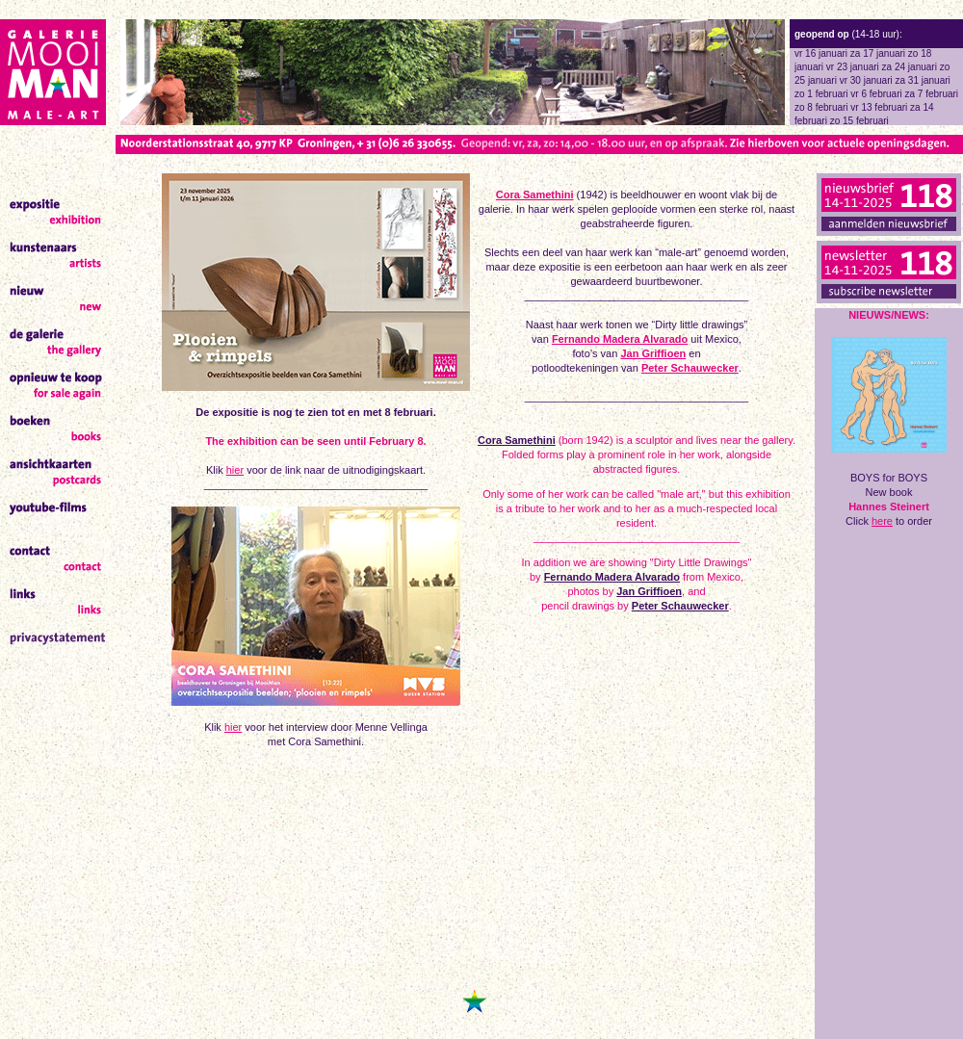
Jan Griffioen (653, 353)
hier (235, 470)
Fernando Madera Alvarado (620, 339)
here (882, 521)
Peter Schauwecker (690, 368)
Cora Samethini (535, 194)
